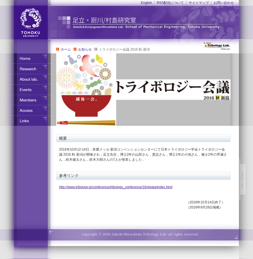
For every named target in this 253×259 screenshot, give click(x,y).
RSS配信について (170, 3)
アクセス (28, 110)
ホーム (66, 49)
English (146, 3)
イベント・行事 (28, 90)
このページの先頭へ (243, 179)
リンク (28, 121)
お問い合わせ (224, 3)
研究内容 (28, 69)
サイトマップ (199, 3)
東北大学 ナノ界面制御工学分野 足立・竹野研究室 (150, 22)
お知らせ (85, 49)
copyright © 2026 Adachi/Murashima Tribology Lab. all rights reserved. (140, 234)
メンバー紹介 (28, 100)
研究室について (28, 79)
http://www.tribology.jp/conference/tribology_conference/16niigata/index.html (115, 187)
